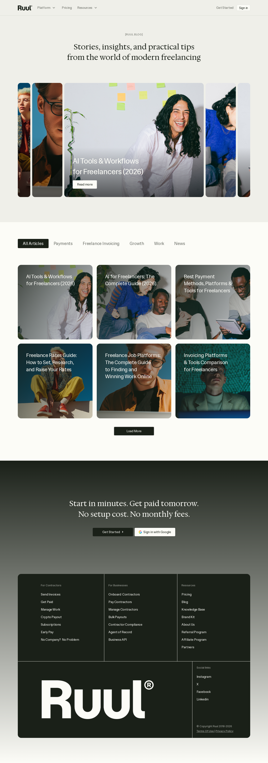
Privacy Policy (224, 731)
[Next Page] (134, 431)
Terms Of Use (205, 731)
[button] (47, 7)
